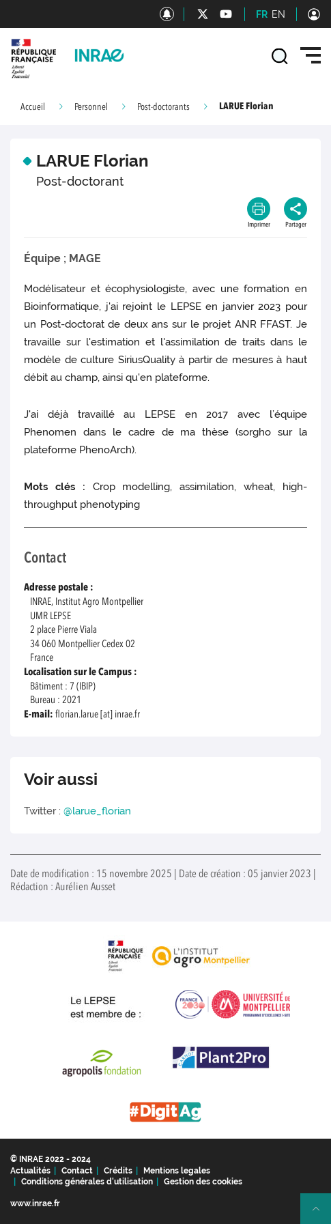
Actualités (30, 1171)
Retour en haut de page (321, 1214)
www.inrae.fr (35, 1203)
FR (262, 14)
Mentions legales (176, 1171)
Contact (77, 1171)
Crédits (118, 1171)
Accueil (32, 107)
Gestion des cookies (203, 1181)
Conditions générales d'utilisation (87, 1181)
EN (278, 14)
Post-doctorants (163, 107)
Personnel (91, 107)
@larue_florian (97, 811)
